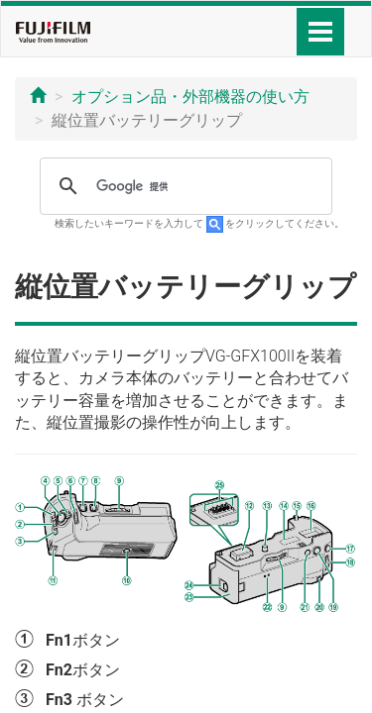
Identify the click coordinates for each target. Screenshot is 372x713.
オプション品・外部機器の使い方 (190, 96)
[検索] (183, 186)
